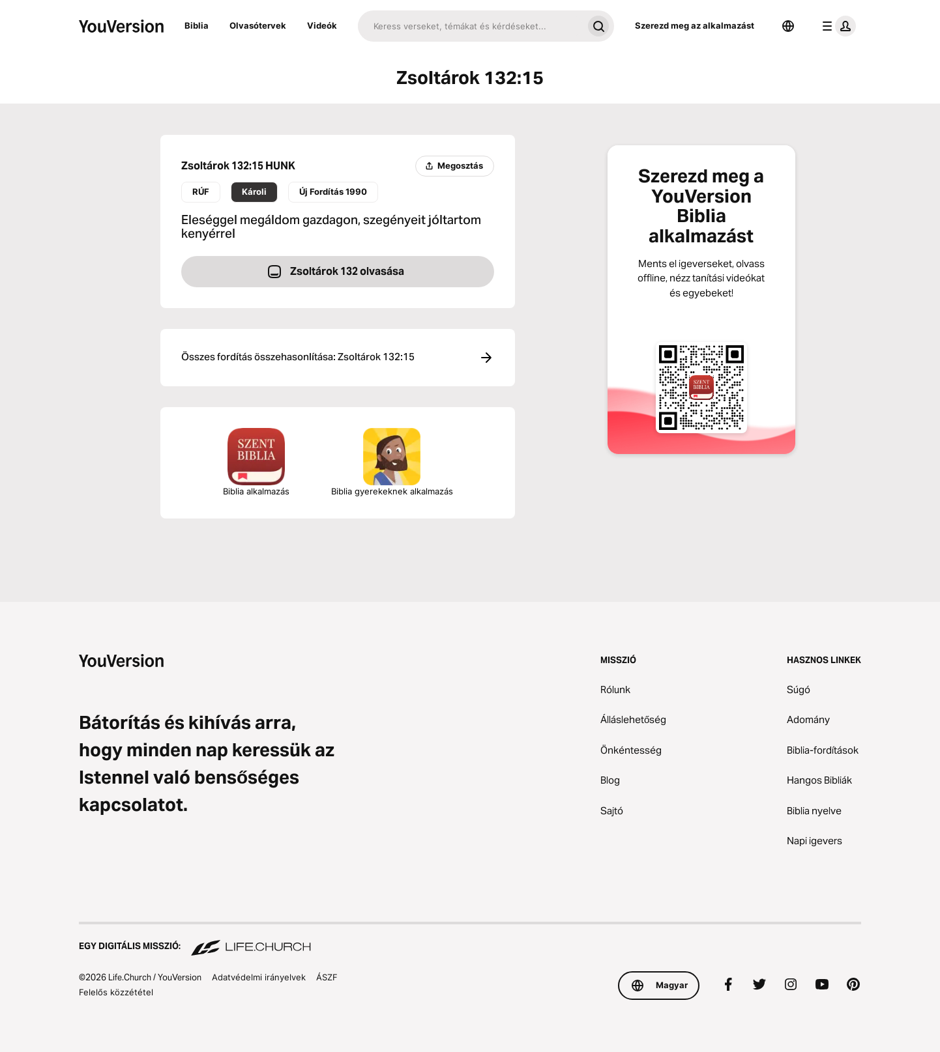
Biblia (196, 25)
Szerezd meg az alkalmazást (694, 25)
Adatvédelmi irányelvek (259, 977)
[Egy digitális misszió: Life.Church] (470, 940)
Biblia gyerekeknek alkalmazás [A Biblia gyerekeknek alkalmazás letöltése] (392, 462)
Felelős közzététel (116, 992)
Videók (322, 25)
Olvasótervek (257, 25)
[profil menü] (836, 26)
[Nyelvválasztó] (788, 26)
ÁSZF (327, 977)
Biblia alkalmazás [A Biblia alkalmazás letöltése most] (256, 462)
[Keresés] (470, 26)
